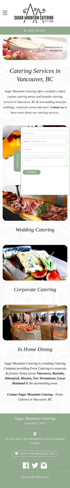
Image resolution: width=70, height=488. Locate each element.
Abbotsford (12, 378)
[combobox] (27, 142)
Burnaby (58, 373)
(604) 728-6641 (37, 30)
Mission (26, 378)
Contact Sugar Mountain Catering (30, 394)
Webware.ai (42, 477)
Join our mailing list (35, 453)
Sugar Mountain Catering (35, 418)
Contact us (57, 107)
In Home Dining (35, 349)
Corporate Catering (35, 289)
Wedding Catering (34, 229)
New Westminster (44, 378)
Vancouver (44, 373)
